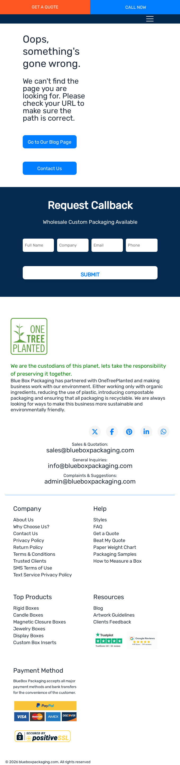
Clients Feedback (112, 622)
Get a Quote (106, 533)
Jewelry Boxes (29, 629)
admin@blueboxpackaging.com (90, 481)
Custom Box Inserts (34, 642)
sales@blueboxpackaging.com (90, 450)
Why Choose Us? (31, 527)
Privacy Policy (28, 540)
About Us (23, 520)
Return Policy (28, 547)
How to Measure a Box (117, 561)
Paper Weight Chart (114, 547)
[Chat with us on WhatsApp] (163, 432)
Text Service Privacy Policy (42, 575)
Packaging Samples (114, 554)
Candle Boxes (28, 615)
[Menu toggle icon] (150, 20)
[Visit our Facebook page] (112, 432)
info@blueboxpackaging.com (90, 466)
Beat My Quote (109, 540)
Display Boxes (28, 636)
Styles (100, 520)
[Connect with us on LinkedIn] (146, 432)
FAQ (97, 527)
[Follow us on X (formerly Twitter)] (95, 432)
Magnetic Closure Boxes (39, 622)
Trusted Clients (29, 561)
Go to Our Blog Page (49, 142)
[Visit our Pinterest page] (129, 432)
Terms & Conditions (34, 554)
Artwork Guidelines (114, 615)
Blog (98, 608)
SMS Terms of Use (32, 568)
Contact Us (49, 168)
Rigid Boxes (26, 608)
